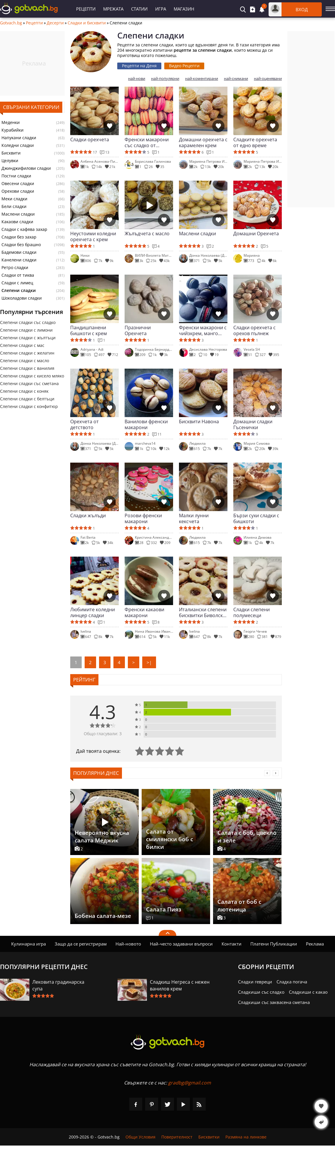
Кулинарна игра (28, 944)
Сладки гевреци (255, 982)
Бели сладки (13, 206)
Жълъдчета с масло (147, 234)
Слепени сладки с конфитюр (29, 406)
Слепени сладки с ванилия (27, 368)
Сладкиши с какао (308, 992)
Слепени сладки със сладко (28, 322)
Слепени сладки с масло (24, 360)
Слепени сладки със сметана (29, 383)
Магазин (184, 9)
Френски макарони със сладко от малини (147, 142)
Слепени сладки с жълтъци (28, 337)
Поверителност (176, 1137)
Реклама (315, 944)
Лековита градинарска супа (58, 985)
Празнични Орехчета (138, 330)
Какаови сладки (17, 221)
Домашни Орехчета (256, 234)
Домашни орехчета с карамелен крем (203, 142)
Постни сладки (16, 176)
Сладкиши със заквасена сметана (274, 1002)
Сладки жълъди (88, 516)
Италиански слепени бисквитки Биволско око (203, 612)
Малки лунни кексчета (194, 518)
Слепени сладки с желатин (27, 353)
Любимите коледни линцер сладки (92, 612)
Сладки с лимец (17, 283)
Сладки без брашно (21, 244)
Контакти (232, 944)
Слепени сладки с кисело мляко (32, 376)
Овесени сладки (17, 183)
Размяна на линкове (246, 1137)
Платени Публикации (273, 944)
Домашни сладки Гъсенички (252, 424)
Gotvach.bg (11, 23)
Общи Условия (140, 1137)
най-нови (136, 78)
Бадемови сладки (18, 252)
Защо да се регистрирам (81, 944)
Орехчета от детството (84, 424)
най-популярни (165, 78)
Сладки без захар (18, 237)
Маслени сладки (18, 214)
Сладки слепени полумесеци (251, 612)
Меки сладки (14, 199)
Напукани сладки (18, 137)
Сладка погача (292, 982)
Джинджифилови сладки (26, 168)
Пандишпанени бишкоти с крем (88, 330)
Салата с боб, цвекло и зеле (247, 836)
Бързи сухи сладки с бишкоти (256, 518)
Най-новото (128, 944)
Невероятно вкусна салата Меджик (102, 836)
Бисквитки (209, 1137)
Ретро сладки (14, 267)
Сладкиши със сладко (261, 992)
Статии (139, 9)
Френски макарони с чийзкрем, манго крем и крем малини (203, 330)
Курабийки (12, 130)
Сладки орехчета (89, 140)
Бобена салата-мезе (103, 916)
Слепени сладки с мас (22, 345)
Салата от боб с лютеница (239, 905)
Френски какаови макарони (144, 612)
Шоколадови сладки (21, 298)
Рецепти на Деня (139, 65)
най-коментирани (201, 78)
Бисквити (11, 153)
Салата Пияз (163, 909)
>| (149, 662)
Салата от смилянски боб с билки (169, 839)
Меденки (10, 122)
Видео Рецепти (184, 65)
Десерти (55, 23)
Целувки (9, 160)
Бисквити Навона (199, 422)
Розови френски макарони (143, 518)
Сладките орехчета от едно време (255, 142)
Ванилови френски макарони (146, 424)
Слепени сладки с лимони (26, 330)
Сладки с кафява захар (24, 229)
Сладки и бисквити (87, 23)
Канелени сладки (18, 260)
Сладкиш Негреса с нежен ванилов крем (180, 985)
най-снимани (236, 78)
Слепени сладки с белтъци (27, 399)
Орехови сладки (17, 191)
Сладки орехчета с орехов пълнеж (254, 330)
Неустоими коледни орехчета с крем (93, 236)
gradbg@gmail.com (189, 1082)
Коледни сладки (17, 145)
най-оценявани (268, 78)
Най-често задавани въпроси (181, 944)
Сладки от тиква (17, 275)
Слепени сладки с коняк (24, 391)
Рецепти (86, 9)
